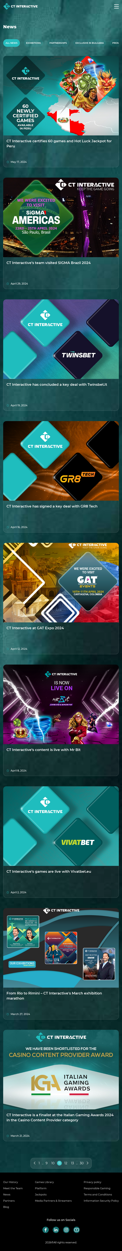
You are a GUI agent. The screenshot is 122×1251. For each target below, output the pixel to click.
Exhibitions (33, 43)
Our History (10, 1182)
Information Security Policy (101, 1200)
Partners (9, 1200)
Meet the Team (13, 1188)
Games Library (44, 1182)
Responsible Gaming (97, 1188)
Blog (6, 1207)
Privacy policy (92, 1182)
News (6, 1194)
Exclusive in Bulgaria (89, 43)
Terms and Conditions (98, 1194)
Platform (41, 1188)
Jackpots (41, 1194)
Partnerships (58, 43)
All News (11, 43)
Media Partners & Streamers (53, 1200)
